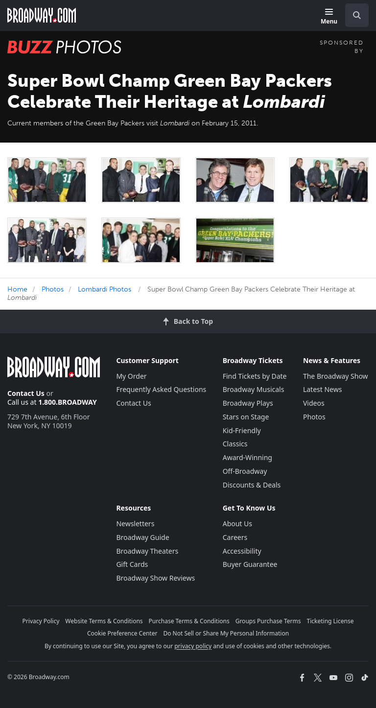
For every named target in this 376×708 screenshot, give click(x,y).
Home (17, 289)
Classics (235, 443)
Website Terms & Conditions (103, 621)
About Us (237, 523)
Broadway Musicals (253, 389)
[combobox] (353, 15)
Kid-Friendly (242, 430)
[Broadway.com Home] (41, 15)
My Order (131, 376)
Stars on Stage (246, 416)
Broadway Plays (248, 403)
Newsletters (135, 523)
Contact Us (26, 393)
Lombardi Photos (104, 289)
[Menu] (329, 17)
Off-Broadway (245, 471)
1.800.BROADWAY (67, 402)
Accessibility (242, 551)
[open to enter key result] (357, 15)
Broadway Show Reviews (155, 578)
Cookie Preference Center (122, 633)
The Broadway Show (335, 376)
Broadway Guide (142, 537)
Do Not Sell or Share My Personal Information (226, 633)
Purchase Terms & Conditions (189, 621)
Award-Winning (247, 457)
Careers (235, 537)
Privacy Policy (41, 621)
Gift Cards (132, 564)
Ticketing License (330, 621)
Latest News (322, 389)
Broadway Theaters (147, 551)
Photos (53, 289)
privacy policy (193, 646)
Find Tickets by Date (255, 376)
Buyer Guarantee (250, 564)
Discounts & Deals (252, 484)
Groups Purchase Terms (268, 621)
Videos (314, 403)
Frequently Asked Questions (161, 389)
